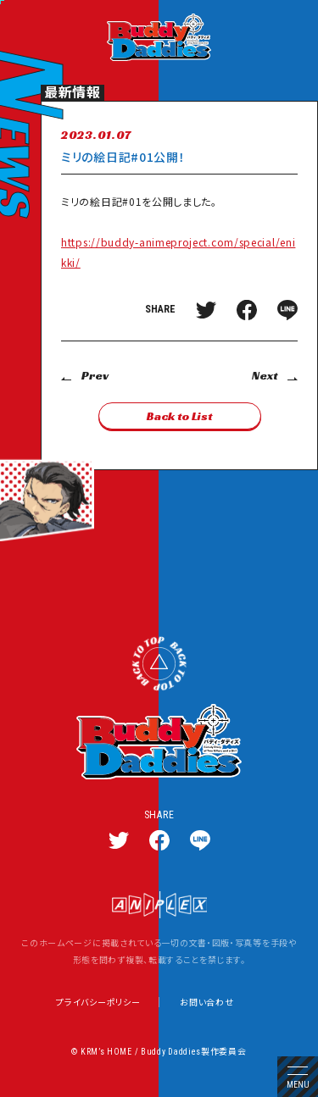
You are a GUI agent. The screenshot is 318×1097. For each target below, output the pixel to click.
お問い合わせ (206, 1002)
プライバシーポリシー (98, 1002)
